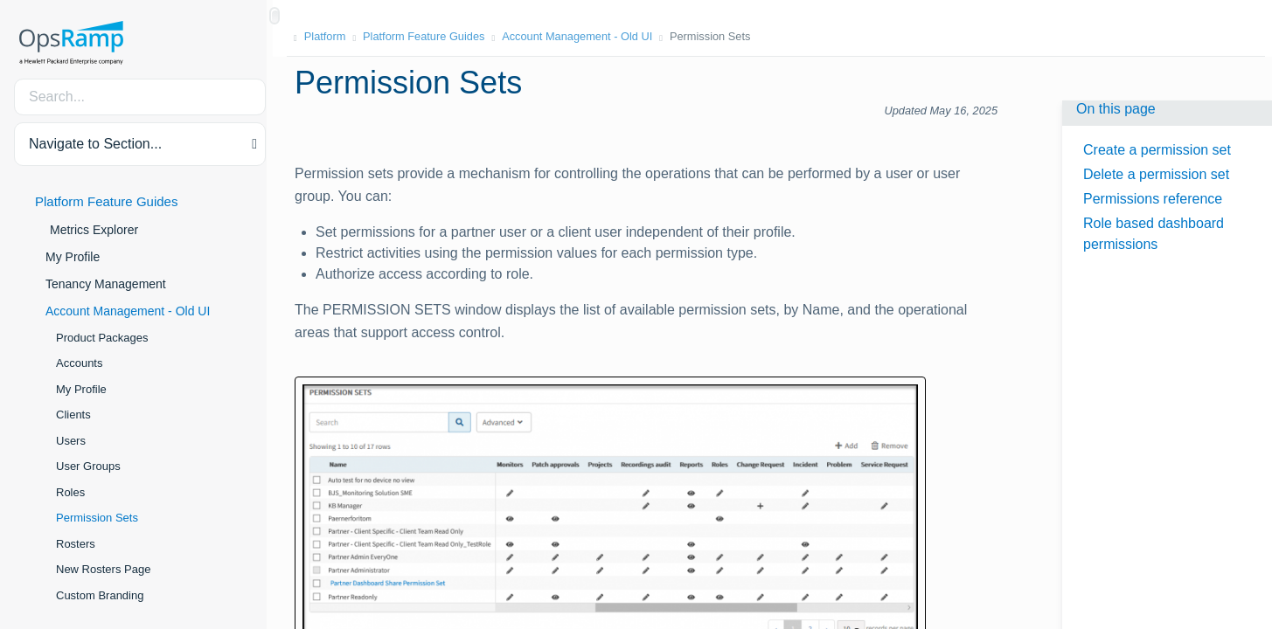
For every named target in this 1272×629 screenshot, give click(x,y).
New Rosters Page (103, 569)
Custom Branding (99, 595)
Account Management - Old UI (127, 311)
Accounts (79, 363)
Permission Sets (97, 517)
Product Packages (102, 337)
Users (71, 440)
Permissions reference (1152, 198)
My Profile (72, 257)
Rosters (75, 543)
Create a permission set (1157, 149)
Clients (73, 414)
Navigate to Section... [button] (95, 143)
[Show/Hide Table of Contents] (274, 15)
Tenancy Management (105, 284)
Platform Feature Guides (106, 201)
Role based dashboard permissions (1153, 234)
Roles (70, 492)
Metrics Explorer (94, 230)
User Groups (88, 466)
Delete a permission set (1156, 174)
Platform (332, 36)
